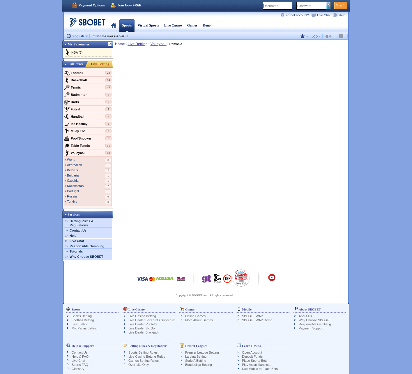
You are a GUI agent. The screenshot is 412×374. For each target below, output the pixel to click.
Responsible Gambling (87, 246)
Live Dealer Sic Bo (141, 328)
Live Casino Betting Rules (146, 356)
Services (74, 214)
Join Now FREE (129, 5)
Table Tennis (88, 145)
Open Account (252, 352)
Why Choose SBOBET (86, 256)
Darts (88, 102)
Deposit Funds (252, 356)
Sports (127, 25)
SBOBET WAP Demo (257, 320)
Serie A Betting (195, 360)
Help (342, 15)
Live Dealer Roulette (143, 324)
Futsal (88, 109)
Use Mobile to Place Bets (260, 369)
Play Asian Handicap (256, 364)
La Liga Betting (195, 356)
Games (192, 25)
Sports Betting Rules (143, 352)
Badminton (88, 94)
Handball (88, 116)
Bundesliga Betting (198, 364)
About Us (305, 316)
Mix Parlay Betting (85, 328)
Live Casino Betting (142, 316)
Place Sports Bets (254, 360)
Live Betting (100, 64)
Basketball (88, 80)
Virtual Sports (148, 25)
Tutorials (76, 251)
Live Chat (323, 15)
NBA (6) (77, 52)
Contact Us (78, 230)
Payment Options (92, 5)
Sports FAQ (80, 364)
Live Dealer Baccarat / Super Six (151, 320)
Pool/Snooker (88, 138)
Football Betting (83, 320)
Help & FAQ (80, 356)
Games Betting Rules (143, 360)
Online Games (195, 316)
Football (88, 73)
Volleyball (88, 153)
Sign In (340, 5)
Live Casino (173, 25)
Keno (207, 25)
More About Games (199, 320)
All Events (76, 64)
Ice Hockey (88, 124)
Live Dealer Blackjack (143, 332)
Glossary (78, 369)
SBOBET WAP (252, 316)
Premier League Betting (202, 352)
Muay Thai (88, 131)
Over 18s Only (138, 364)
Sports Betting (82, 316)
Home (113, 25)
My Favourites (78, 44)
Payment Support (311, 328)
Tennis (88, 87)
